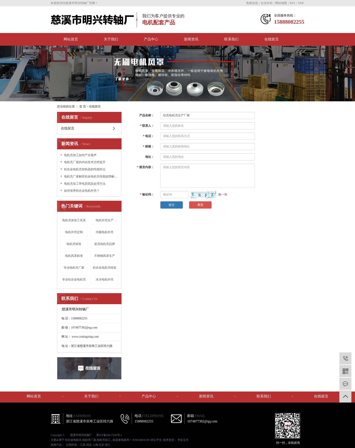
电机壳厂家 (89, 439)
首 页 (82, 106)
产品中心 (151, 39)
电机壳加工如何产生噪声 (80, 155)
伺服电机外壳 (104, 232)
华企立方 (182, 439)
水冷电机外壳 (104, 279)
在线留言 (271, 39)
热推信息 (252, 3)
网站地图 (281, 3)
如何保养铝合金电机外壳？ (81, 190)
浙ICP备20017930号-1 (109, 435)
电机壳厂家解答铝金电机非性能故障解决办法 (90, 176)
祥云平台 (156, 439)
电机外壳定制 (74, 232)
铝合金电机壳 (73, 439)
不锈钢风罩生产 (104, 255)
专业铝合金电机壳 (74, 279)
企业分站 (267, 3)
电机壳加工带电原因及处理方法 (84, 183)
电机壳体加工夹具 (74, 220)
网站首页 (71, 39)
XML (301, 3)
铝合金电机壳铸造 (104, 267)
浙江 (107, 444)
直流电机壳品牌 (104, 244)
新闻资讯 (191, 39)
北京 (101, 444)
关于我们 (111, 39)
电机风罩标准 (74, 255)
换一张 (222, 194)
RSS (292, 3)
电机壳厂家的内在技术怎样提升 (84, 162)
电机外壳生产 (104, 220)
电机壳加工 (104, 439)
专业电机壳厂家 (74, 267)
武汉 (89, 444)
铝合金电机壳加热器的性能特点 (84, 169)
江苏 (83, 444)
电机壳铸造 (74, 244)
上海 (95, 444)
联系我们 (231, 39)
